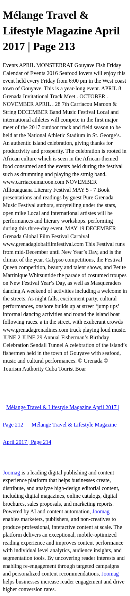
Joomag (12, 472)
